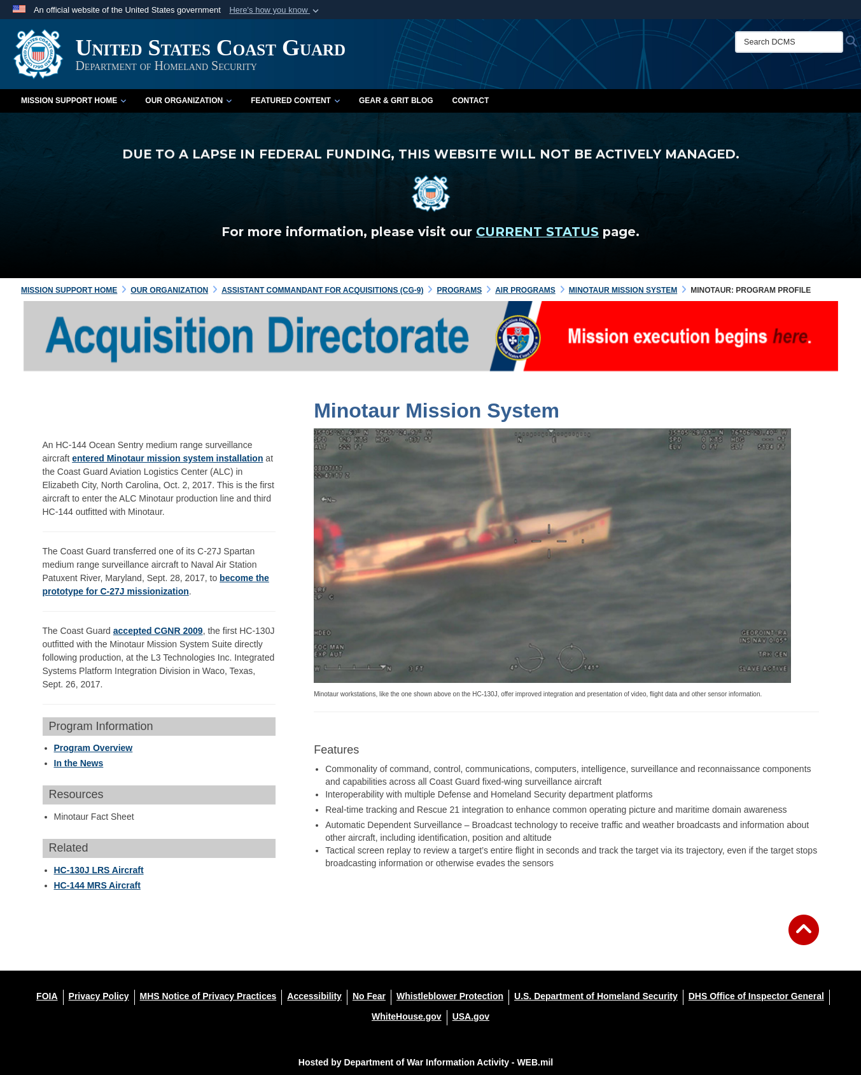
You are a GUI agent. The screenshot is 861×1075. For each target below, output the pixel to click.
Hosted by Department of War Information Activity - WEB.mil (425, 1062)
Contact (470, 100)
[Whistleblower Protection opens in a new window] (449, 996)
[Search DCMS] (789, 42)
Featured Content (295, 100)
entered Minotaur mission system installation (167, 458)
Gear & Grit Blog (396, 100)
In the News (79, 763)
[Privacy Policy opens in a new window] (99, 996)
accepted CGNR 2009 (158, 631)
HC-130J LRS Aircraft (99, 870)
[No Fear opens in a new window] (369, 996)
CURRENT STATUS (537, 231)
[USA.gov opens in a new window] (470, 1016)
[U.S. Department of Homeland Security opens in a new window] (596, 996)
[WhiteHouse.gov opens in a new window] (407, 1016)
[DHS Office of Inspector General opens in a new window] (756, 996)
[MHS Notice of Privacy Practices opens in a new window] (208, 996)
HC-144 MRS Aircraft (97, 885)
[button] (275, 10)
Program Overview (93, 748)
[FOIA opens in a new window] (46, 996)
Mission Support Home (73, 100)
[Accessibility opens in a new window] (314, 996)
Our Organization (188, 100)
